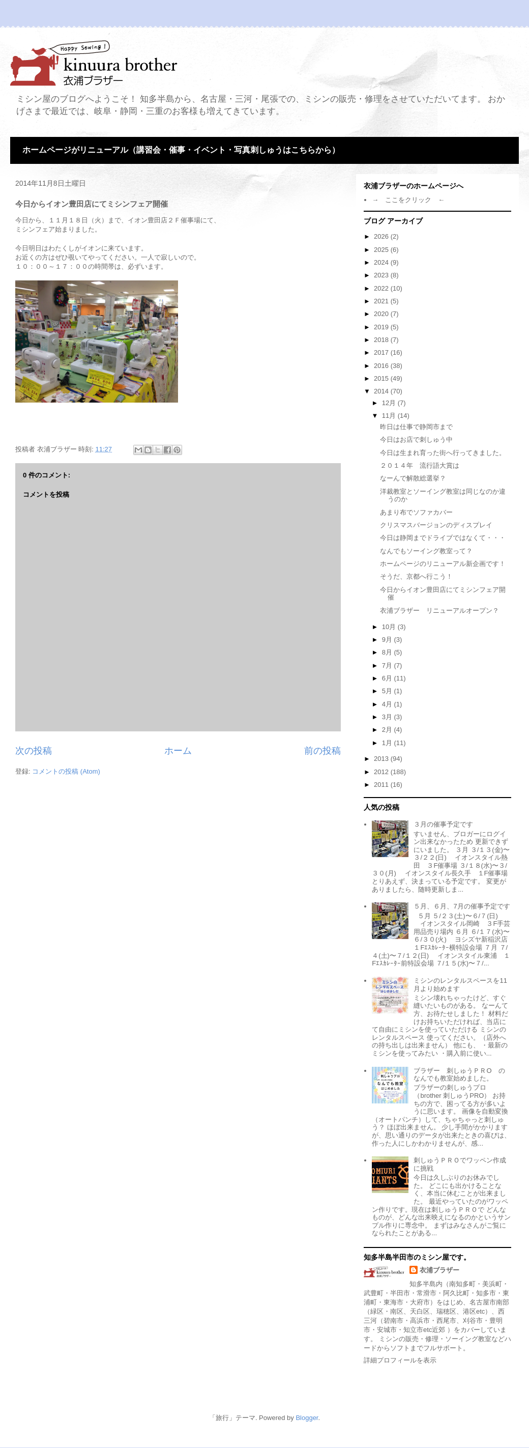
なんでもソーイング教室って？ (426, 551)
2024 (382, 262)
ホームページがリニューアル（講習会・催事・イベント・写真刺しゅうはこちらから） (181, 150)
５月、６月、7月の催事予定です (462, 906)
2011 (382, 784)
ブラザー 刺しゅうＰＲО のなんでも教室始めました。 (459, 1075)
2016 (382, 366)
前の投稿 (322, 751)
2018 (382, 340)
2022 (382, 288)
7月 (388, 665)
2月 (388, 729)
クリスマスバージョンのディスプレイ (436, 525)
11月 (390, 415)
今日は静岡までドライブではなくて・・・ (443, 538)
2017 (382, 352)
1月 (388, 743)
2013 (382, 758)
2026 (382, 236)
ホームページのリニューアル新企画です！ (443, 563)
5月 (388, 691)
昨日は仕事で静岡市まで (416, 427)
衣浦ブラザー (439, 1270)
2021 (382, 301)
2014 (382, 391)
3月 (388, 717)
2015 (382, 378)
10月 (390, 627)
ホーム (178, 751)
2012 (382, 772)
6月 (388, 678)
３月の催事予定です (443, 824)
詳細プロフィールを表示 (400, 1360)
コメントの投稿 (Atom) (66, 771)
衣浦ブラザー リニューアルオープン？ (439, 610)
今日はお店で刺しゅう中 (416, 439)
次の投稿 (33, 751)
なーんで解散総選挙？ (413, 478)
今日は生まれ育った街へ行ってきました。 (443, 453)
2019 (382, 327)
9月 (388, 639)
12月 (390, 403)
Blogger (307, 1418)
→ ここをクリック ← (408, 200)
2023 (382, 275)
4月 (388, 704)
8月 (388, 652)
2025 (382, 249)
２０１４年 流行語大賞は (419, 465)
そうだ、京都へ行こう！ (416, 576)
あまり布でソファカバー (416, 512)
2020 (382, 314)
